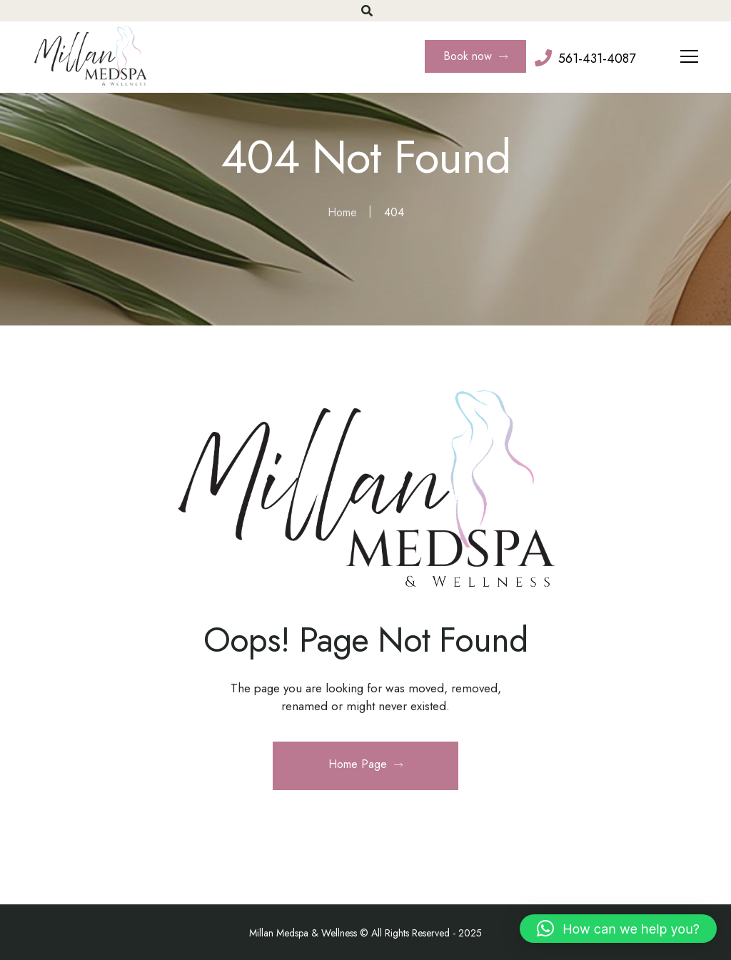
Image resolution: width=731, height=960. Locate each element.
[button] (618, 928)
